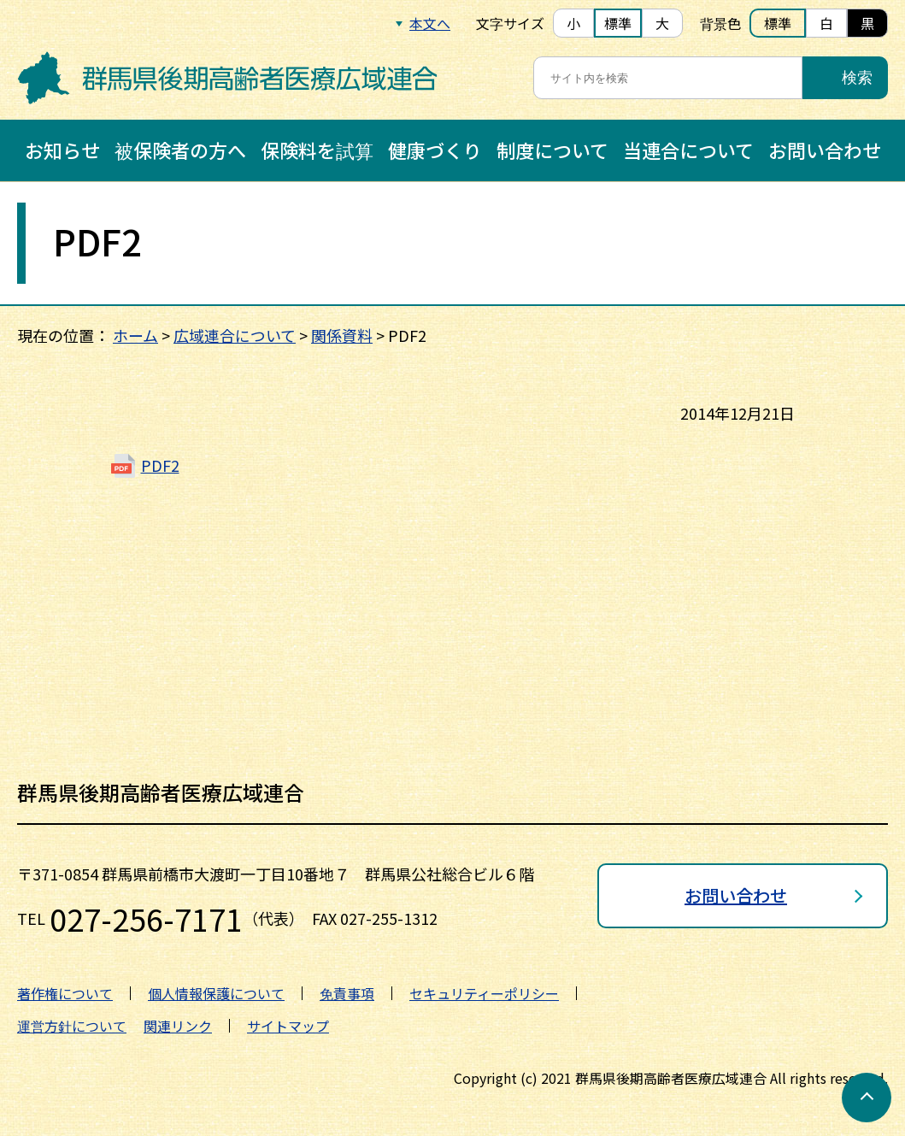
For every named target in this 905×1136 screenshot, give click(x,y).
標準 (618, 23)
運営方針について (71, 1025)
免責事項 (347, 993)
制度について (552, 149)
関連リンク (178, 1025)
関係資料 (342, 335)
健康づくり (435, 149)
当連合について (688, 149)
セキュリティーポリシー (484, 993)
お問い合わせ (824, 149)
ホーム (135, 335)
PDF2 (160, 465)
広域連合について (234, 335)
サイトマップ (288, 1025)
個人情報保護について (216, 993)
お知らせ (62, 149)
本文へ (429, 23)
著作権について (65, 993)
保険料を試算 (317, 149)
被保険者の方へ (180, 149)
